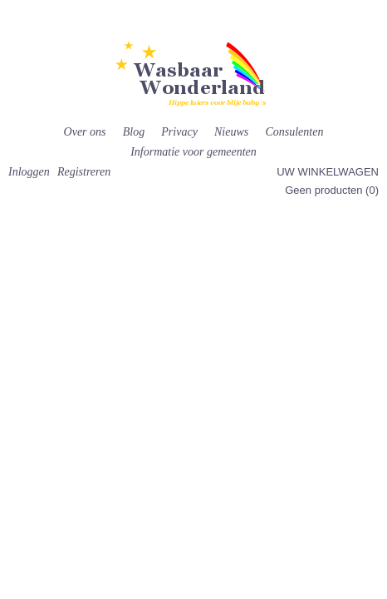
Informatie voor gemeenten (193, 152)
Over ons (85, 132)
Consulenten (294, 132)
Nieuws (231, 132)
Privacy (179, 132)
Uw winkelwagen (328, 172)
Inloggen (29, 172)
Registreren (83, 172)
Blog (134, 132)
